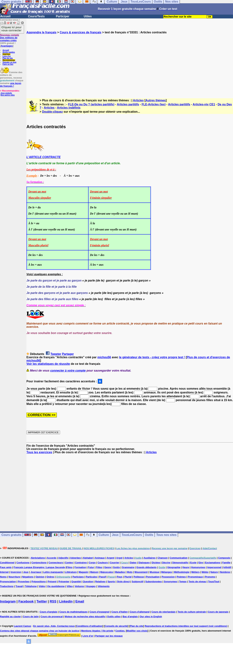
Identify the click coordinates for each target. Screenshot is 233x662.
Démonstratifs (180, 562)
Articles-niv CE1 (204, 104)
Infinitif (227, 567)
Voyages (91, 586)
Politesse (139, 576)
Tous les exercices (39, 452)
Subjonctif (137, 581)
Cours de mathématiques (73, 611)
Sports (111, 581)
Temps (183, 581)
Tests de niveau (197, 581)
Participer (62, 16)
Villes (70, 586)
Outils (149, 534)
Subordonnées (153, 581)
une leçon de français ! (10, 84)
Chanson (162, 557)
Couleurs (103, 562)
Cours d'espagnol (99, 611)
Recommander (9, 60)
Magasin (83, 572)
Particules (91, 576)
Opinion (39, 576)
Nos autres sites (8, 95)
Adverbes (75, 557)
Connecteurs (56, 562)
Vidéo (42, 586)
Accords (51, 557)
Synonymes (170, 581)
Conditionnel (7, 562)
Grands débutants (146, 567)
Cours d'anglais (48, 611)
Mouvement (141, 572)
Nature (214, 572)
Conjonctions (39, 562)
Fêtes (99, 567)
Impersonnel (214, 567)
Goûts (116, 567)
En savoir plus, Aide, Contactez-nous (54, 626)
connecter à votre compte (68, 370)
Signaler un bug (9, 62)
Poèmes (181, 576)
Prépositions (38, 581)
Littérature (71, 572)
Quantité (76, 581)
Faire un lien (8, 64)
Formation (80, 567)
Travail (19, 586)
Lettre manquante (53, 572)
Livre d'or (7, 56)
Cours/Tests (36, 16)
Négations (27, 576)
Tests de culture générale (191, 611)
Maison (94, 572)
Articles (138, 100)
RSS (53, 601)
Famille (226, 562)
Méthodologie (181, 572)
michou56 (104, 357)
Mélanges (166, 572)
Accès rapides (9, 52)
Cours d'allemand (140, 611)
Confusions (22, 562)
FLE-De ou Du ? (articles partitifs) (91, 104)
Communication (178, 557)
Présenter (63, 581)
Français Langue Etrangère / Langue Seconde (39, 567)
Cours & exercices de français (80, 32)
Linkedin (66, 601)
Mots (130, 572)
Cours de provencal (52, 616)
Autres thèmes (155, 100)
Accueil (5, 16)
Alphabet (88, 557)
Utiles (88, 16)
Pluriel (128, 576)
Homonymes (198, 567)
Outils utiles (114, 616)
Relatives (100, 581)
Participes (78, 576)
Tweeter (55, 354)
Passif (102, 576)
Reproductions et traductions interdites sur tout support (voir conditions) (186, 626)
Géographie (173, 567)
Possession (168, 576)
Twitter (41, 601)
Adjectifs (63, 557)
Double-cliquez (52, 111)
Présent (52, 581)
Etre (200, 562)
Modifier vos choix (137, 630)
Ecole (193, 562)
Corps (92, 562)
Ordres (50, 576)
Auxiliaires (150, 557)
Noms (3, 576)
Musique (154, 572)
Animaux (100, 557)
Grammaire (128, 567)
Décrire (166, 562)
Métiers (195, 572)
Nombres (225, 572)
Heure (185, 567)
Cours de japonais (218, 611)
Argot (119, 557)
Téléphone (31, 586)
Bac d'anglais (130, 616)
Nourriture (14, 576)
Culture (104, 534)
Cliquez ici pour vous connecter (11, 29)
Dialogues (144, 562)
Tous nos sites (166, 534)
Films (69, 567)
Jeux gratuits (6, 93)
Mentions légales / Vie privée (97, 630)
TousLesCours (132, 534)
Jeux (115, 534)
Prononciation (8, 581)
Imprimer (6, 54)
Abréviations (38, 557)
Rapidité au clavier (10, 616)
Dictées (156, 562)
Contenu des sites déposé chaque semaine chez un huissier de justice (39, 630)
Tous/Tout (213, 581)
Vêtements (104, 586)
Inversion (16, 572)
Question (88, 581)
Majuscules (106, 572)
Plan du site (8, 58)
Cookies (120, 630)
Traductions (6, 586)
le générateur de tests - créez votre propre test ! (152, 357)
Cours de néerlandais (163, 611)
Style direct (123, 581)
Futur (91, 567)
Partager (68, 354)
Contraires (81, 562)
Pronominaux (195, 576)
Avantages (7, 45)
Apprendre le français (41, 32)
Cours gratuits (11, 534)
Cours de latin (31, 616)
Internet (4, 572)
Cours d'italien (119, 611)
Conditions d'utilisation (89, 626)
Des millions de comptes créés (9, 38)
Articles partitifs (128, 104)
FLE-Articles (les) (154, 104)
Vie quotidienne (56, 586)
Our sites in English (151, 616)
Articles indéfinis (68, 107)
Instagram (8, 601)
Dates (133, 562)
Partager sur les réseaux (109, 635)
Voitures (79, 586)
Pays (119, 576)
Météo (205, 572)
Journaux (36, 572)
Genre (107, 567)
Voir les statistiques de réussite (48, 363)
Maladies (120, 572)
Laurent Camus (22, 626)
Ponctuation (153, 576)
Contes (69, 562)
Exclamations (212, 562)
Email (79, 601)
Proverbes (23, 581)
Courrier (114, 562)
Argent (110, 557)
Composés (224, 557)
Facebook (26, 601)
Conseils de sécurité (116, 626)
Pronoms (210, 576)
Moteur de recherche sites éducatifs (85, 616)
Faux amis (6, 567)
